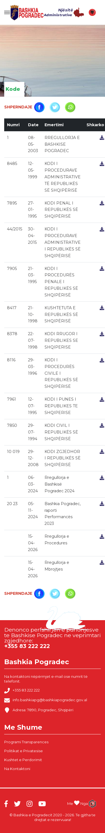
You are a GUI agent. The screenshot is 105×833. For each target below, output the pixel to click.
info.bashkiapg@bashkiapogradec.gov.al (45, 700)
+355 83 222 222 (22, 690)
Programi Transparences (26, 742)
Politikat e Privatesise (23, 751)
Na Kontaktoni (17, 768)
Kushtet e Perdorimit (23, 760)
